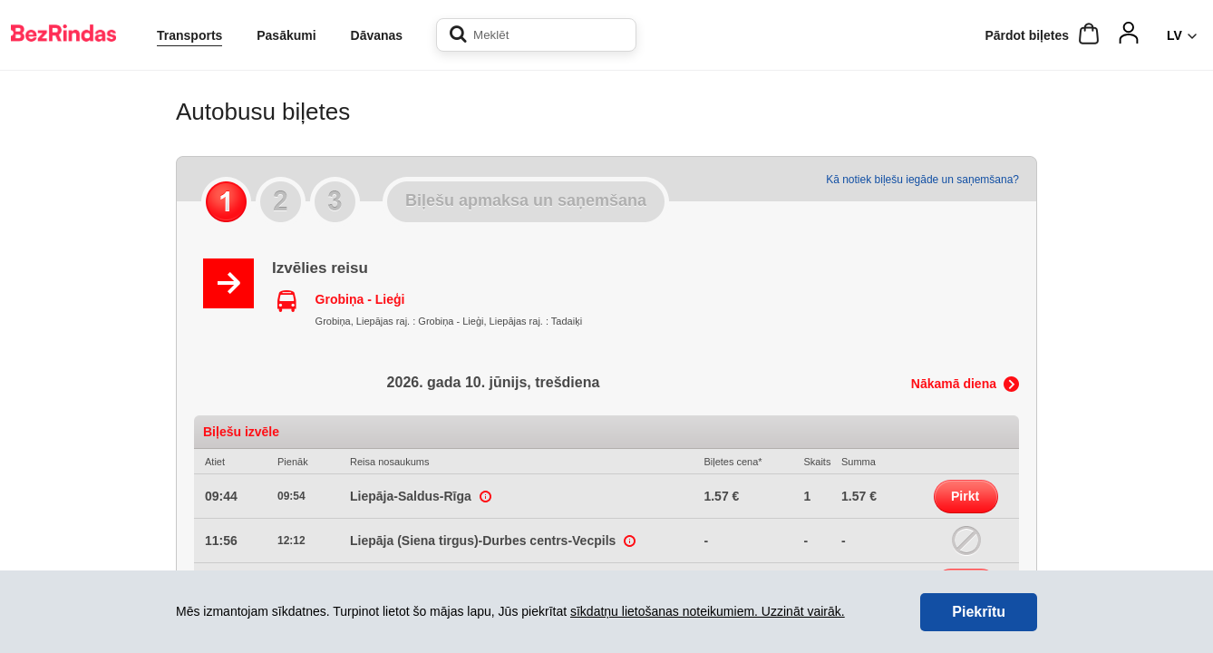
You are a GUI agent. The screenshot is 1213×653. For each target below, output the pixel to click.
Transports (189, 35)
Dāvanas (377, 35)
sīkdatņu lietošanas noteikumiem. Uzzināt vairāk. (707, 611)
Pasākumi (286, 35)
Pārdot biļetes (1027, 35)
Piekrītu (978, 611)
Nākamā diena (953, 383)
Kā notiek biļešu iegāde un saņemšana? (922, 179)
